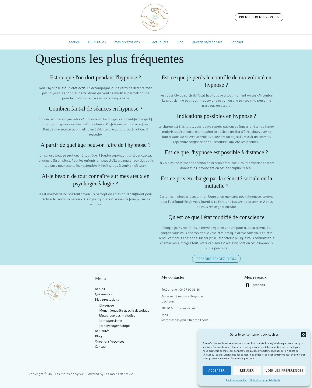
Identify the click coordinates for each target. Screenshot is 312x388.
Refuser (247, 371)
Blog (178, 42)
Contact (233, 42)
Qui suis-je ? (99, 42)
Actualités (160, 42)
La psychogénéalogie (114, 326)
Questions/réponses (205, 42)
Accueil (77, 42)
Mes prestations (128, 42)
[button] (303, 334)
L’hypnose (106, 305)
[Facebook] (255, 285)
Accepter (216, 371)
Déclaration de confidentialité (264, 380)
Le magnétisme (110, 320)
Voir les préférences (284, 371)
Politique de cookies (236, 380)
